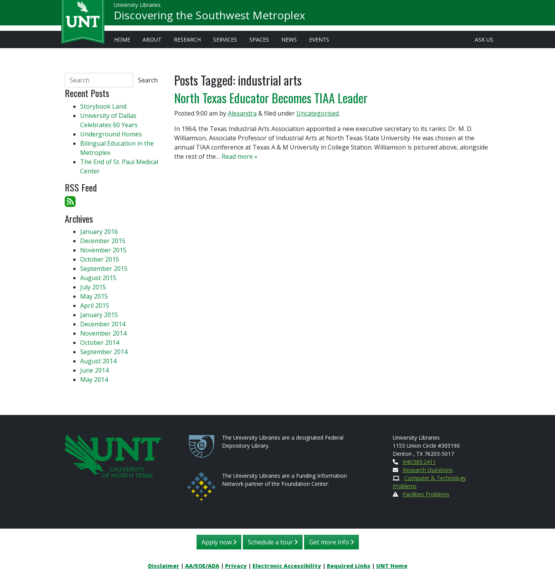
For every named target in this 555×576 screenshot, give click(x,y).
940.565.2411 (419, 461)
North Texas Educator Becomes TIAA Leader (271, 98)
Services (225, 39)
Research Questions (428, 470)
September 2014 (104, 352)
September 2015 (104, 268)
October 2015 (99, 259)
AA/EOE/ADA (202, 565)
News (289, 39)
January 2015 (99, 315)
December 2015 (102, 241)
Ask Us (484, 39)
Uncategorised (317, 113)
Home (122, 39)
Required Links (348, 565)
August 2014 (98, 361)
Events (319, 39)
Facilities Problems (426, 494)
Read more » (239, 156)
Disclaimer (163, 565)
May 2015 (94, 296)
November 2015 (103, 250)
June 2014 (94, 370)
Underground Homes (111, 134)
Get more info (331, 542)
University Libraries (137, 7)
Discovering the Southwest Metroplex (209, 17)
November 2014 (103, 333)
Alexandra (242, 113)
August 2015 (98, 278)
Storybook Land (103, 106)
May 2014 (94, 379)
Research (187, 39)
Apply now (219, 542)
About (152, 39)
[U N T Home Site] (114, 454)
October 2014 (99, 342)
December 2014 (102, 324)
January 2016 (99, 231)
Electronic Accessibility (286, 565)
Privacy (236, 565)
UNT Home (391, 565)
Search (148, 80)
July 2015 (93, 287)
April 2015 (94, 305)
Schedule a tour (273, 542)
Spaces (259, 39)
